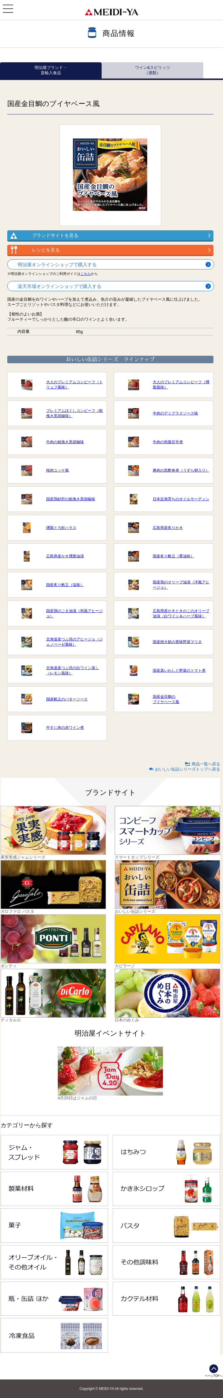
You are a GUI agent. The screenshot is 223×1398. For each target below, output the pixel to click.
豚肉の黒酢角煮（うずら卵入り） (181, 470)
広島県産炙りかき (168, 527)
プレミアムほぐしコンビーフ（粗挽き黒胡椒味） (74, 413)
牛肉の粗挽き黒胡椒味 (65, 442)
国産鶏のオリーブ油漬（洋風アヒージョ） (181, 585)
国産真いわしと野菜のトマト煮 (179, 670)
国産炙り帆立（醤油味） (173, 556)
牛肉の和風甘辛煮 (168, 442)
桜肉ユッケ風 (57, 470)
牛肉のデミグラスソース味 (175, 413)
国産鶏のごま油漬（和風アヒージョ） (74, 613)
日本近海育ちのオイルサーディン (181, 499)
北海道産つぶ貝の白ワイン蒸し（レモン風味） (72, 670)
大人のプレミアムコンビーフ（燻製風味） (181, 384)
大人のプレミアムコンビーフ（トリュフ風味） (74, 384)
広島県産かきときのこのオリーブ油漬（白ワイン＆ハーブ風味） (181, 613)
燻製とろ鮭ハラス (61, 527)
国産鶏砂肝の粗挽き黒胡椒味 (70, 499)
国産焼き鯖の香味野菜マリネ (177, 642)
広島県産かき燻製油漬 (65, 556)
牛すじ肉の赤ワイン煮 (65, 727)
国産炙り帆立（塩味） (65, 585)
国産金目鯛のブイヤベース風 (166, 699)
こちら (85, 274)
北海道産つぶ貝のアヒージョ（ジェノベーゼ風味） (74, 642)
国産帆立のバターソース (67, 699)
